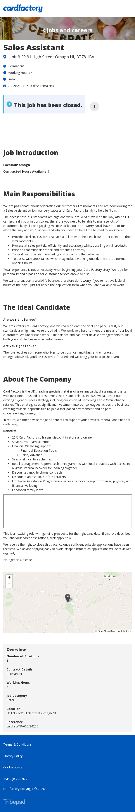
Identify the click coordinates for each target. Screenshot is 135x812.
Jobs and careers (68, 30)
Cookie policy (12, 767)
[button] (67, 598)
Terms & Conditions (17, 744)
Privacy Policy (12, 756)
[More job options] (94, 106)
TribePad (14, 802)
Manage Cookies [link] (15, 779)
